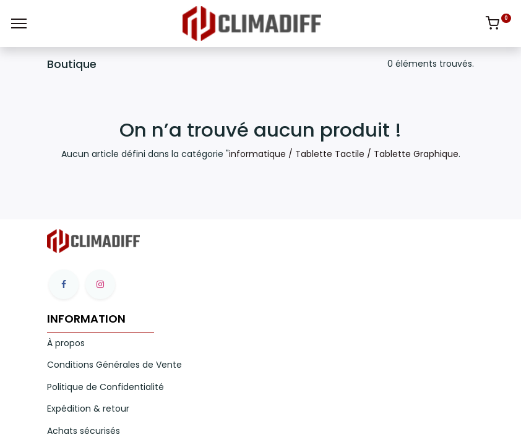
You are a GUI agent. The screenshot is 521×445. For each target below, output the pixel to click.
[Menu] (19, 23)
